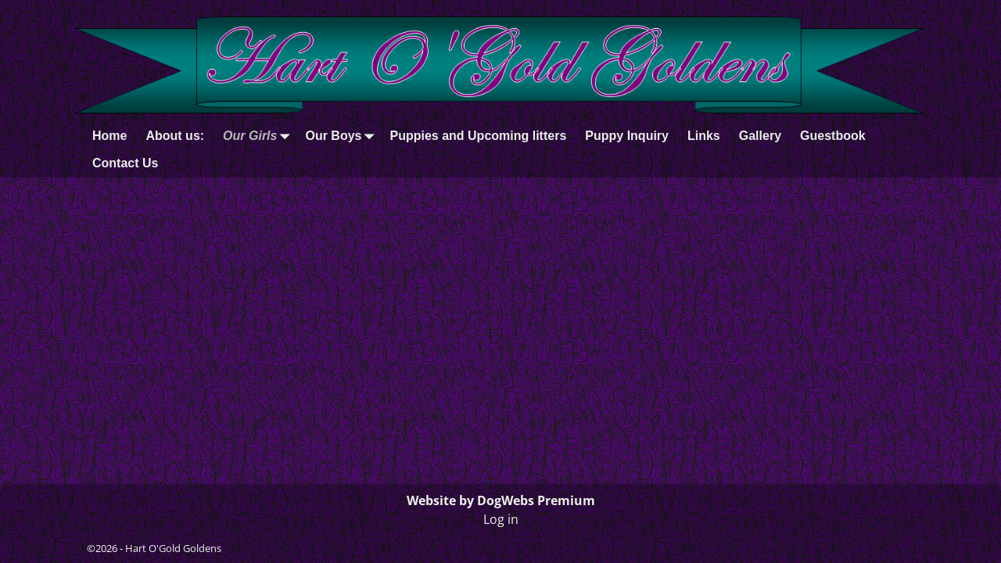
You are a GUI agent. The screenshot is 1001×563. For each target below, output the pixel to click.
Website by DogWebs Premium (501, 500)
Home (109, 135)
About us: (174, 135)
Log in (500, 519)
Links (703, 135)
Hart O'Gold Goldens (173, 548)
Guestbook (833, 135)
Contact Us (125, 163)
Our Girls (259, 135)
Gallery (760, 135)
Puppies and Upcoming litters (477, 135)
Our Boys (342, 135)
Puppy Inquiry (627, 135)
